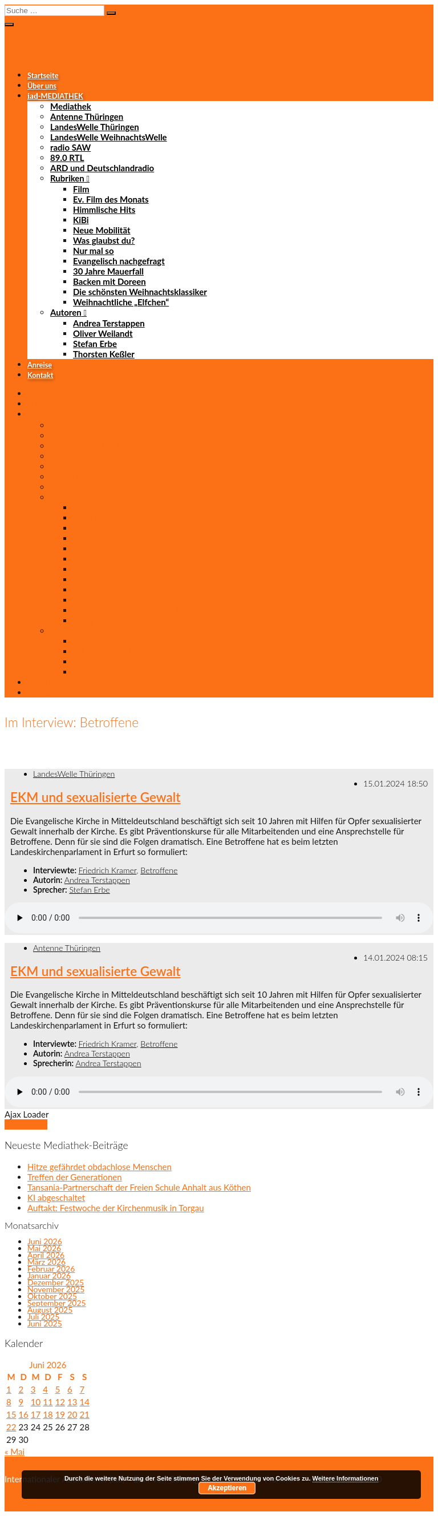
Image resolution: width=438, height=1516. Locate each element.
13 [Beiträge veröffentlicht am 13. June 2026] (72, 1402)
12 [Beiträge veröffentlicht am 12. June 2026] (60, 1402)
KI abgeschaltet (56, 1197)
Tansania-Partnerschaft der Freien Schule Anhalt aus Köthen (139, 1187)
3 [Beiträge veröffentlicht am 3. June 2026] (33, 1389)
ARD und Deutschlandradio (102, 168)
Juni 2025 (44, 1323)
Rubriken (67, 178)
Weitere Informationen (346, 1478)
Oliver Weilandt (103, 333)
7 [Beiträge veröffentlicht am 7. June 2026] (81, 1389)
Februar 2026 (51, 1268)
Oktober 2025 (52, 1296)
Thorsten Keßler (104, 354)
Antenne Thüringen (86, 116)
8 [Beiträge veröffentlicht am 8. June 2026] (8, 1402)
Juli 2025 (43, 1316)
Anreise (39, 364)
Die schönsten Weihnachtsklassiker (140, 292)
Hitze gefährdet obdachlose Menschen (99, 1167)
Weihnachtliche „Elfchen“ (121, 302)
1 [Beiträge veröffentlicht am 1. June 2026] (8, 1389)
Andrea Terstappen (109, 323)
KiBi (81, 220)
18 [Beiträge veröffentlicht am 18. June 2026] (47, 1414)
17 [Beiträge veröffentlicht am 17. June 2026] (35, 1414)
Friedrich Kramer (108, 870)
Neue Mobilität (102, 230)
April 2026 (45, 1255)
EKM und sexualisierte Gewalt (95, 797)
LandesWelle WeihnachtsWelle (108, 137)
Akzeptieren (227, 1488)
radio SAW (70, 147)
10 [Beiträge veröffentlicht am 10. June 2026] (35, 1402)
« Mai (15, 1451)
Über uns (41, 85)
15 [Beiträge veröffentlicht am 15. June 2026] (11, 1414)
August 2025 (49, 1310)
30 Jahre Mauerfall (108, 271)
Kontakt (40, 375)
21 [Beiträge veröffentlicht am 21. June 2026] (84, 1414)
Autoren (66, 312)
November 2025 (55, 1289)
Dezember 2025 (55, 1282)
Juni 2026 (44, 1241)
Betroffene (158, 870)
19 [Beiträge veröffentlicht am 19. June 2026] (60, 1414)
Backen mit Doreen (109, 281)
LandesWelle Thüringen (94, 127)
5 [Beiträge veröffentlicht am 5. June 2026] (57, 1389)
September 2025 (56, 1303)
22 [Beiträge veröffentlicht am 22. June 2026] (11, 1427)
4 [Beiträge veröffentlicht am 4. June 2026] (45, 1389)
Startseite (43, 75)
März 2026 (46, 1262)
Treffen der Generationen (74, 1177)
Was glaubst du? (104, 240)
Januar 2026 (49, 1275)
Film (81, 189)
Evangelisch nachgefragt (119, 261)
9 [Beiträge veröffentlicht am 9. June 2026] (20, 1402)
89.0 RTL (67, 157)
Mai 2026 (44, 1248)
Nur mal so (93, 250)
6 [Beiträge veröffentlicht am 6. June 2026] (69, 1389)
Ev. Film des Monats (111, 199)
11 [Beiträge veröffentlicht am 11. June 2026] (47, 1402)
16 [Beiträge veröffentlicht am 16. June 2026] (23, 1414)
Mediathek (70, 106)
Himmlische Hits (104, 209)
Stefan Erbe (95, 343)
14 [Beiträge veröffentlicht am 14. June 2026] (84, 1402)
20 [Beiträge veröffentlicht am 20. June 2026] (72, 1414)
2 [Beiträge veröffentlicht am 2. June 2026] (20, 1389)
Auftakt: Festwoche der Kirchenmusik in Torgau (115, 1208)
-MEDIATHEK (55, 95)
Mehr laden (26, 1124)
